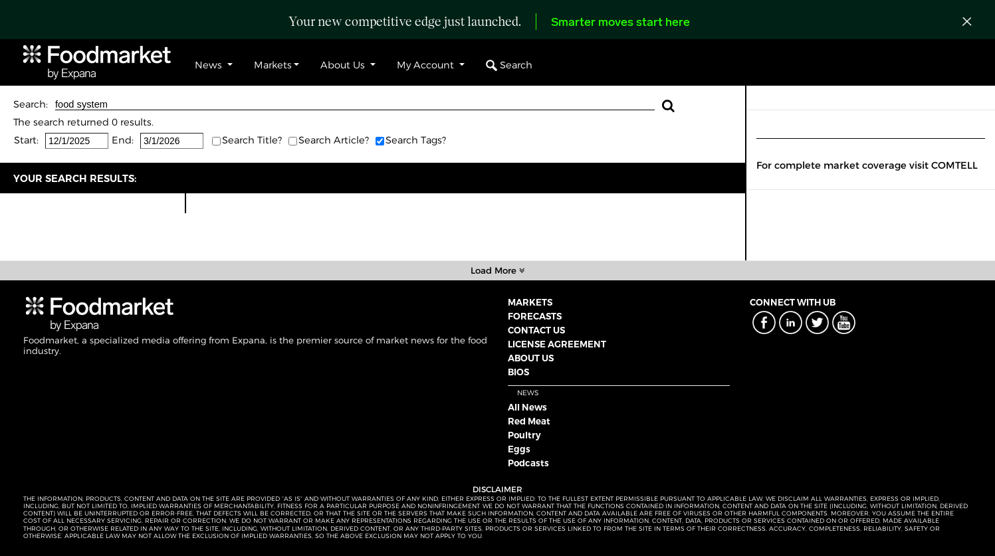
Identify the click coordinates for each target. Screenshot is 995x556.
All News (527, 407)
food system (355, 104)
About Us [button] (344, 65)
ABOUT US (531, 358)
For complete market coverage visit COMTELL (867, 165)
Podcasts (528, 463)
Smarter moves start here (620, 23)
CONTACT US (536, 330)
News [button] (210, 65)
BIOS (518, 372)
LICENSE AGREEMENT (557, 344)
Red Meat (529, 421)
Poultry (524, 435)
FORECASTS (535, 316)
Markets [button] (273, 65)
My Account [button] (427, 65)
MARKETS (530, 302)
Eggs (519, 449)
